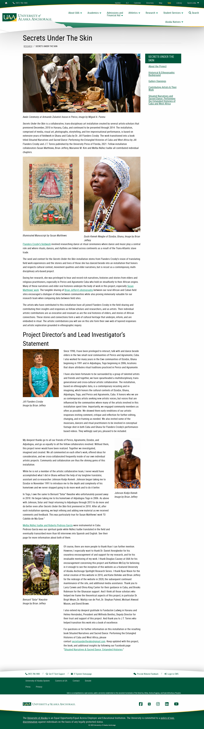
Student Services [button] (172, 13)
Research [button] (150, 13)
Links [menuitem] (191, 3)
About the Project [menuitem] (158, 66)
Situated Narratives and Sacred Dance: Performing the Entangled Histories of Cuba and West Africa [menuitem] (162, 99)
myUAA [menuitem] (117, 3)
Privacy (39, 686)
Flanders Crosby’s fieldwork (37, 244)
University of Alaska (37, 718)
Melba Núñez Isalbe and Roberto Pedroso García (48, 525)
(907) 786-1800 (20, 3)
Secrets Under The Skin (161, 58)
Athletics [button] (133, 13)
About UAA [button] (73, 13)
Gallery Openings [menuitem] (157, 81)
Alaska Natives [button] (173, 22)
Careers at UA (61, 680)
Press (28, 686)
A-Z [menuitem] (127, 3)
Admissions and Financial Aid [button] (115, 14)
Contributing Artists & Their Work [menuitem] (163, 88)
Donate (88, 680)
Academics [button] (93, 13)
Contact (76, 680)
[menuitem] (137, 3)
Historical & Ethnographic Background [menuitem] (162, 74)
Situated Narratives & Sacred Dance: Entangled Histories (93, 649)
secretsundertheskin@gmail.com (88, 641)
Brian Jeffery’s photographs (79, 290)
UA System (38, 680)
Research (28, 46)
